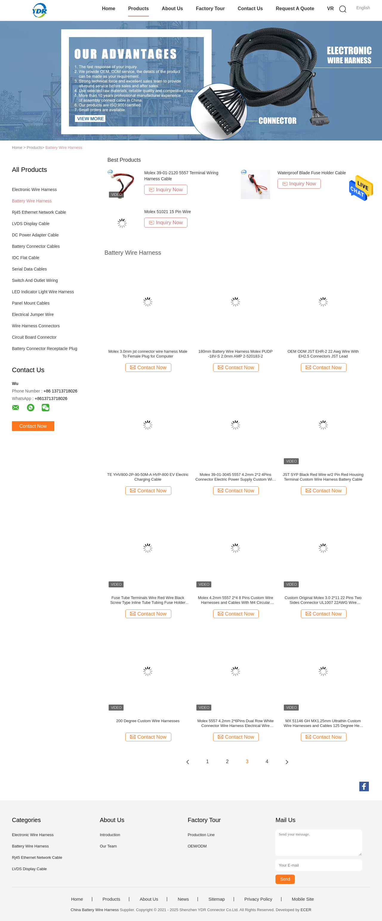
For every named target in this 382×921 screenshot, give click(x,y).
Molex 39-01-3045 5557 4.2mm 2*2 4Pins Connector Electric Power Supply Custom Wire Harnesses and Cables (235, 477)
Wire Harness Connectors (36, 325)
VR (330, 8)
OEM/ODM (197, 846)
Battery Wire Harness (63, 147)
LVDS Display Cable (31, 223)
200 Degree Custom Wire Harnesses (147, 721)
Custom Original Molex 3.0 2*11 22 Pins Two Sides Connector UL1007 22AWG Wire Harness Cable (323, 600)
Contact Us (250, 8)
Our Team (108, 846)
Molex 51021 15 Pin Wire (167, 211)
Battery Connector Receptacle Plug (44, 348)
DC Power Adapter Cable (35, 235)
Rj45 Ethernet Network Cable (39, 212)
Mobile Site (303, 899)
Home (108, 8)
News (183, 899)
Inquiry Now (166, 190)
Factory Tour (210, 8)
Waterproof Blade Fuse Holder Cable (312, 172)
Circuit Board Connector (34, 337)
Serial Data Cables (29, 269)
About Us (172, 8)
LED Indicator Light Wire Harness (43, 291)
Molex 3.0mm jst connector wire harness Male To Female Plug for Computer (147, 353)
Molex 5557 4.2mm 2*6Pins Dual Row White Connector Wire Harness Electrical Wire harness (235, 723)
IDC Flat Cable (25, 257)
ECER (306, 910)
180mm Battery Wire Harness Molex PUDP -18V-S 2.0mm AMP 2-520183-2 (235, 353)
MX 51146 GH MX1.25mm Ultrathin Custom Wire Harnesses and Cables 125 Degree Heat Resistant (323, 723)
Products (138, 8)
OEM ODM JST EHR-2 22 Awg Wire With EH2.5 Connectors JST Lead (323, 353)
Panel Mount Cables (31, 303)
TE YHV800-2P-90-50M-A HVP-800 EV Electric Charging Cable (148, 477)
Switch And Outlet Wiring (35, 280)
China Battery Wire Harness (95, 910)
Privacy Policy (258, 899)
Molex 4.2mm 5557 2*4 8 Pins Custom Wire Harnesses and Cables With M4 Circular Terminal (235, 600)
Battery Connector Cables (36, 246)
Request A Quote (295, 8)
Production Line (201, 835)
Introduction (110, 835)
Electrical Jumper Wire (33, 314)
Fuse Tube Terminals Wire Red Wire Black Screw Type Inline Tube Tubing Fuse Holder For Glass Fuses (147, 600)
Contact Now (33, 426)
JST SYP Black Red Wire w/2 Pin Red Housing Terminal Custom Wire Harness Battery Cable (323, 477)
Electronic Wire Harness (34, 189)
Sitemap (216, 899)
